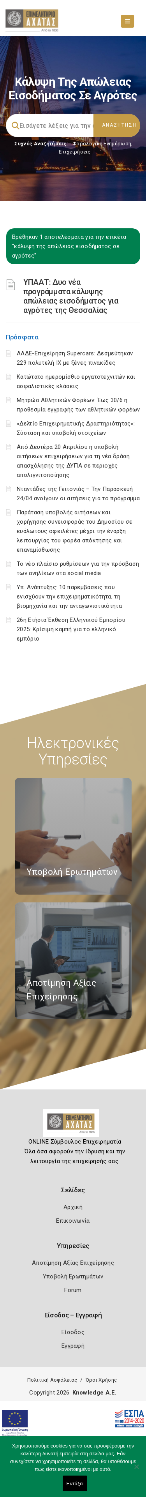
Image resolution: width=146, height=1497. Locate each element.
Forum (73, 1290)
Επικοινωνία (73, 1220)
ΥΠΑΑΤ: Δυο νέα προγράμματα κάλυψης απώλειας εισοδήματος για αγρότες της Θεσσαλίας (70, 296)
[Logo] (73, 1126)
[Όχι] (136, 1470)
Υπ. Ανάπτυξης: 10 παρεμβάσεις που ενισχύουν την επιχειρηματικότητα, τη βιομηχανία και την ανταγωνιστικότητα (69, 596)
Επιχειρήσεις (75, 152)
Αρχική (73, 1207)
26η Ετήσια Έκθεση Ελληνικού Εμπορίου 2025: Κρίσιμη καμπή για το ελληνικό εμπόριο (71, 629)
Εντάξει (75, 1483)
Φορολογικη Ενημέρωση (101, 144)
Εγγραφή (73, 1345)
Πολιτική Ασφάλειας (52, 1380)
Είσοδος (73, 1332)
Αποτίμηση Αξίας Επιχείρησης (73, 1262)
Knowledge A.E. (94, 1392)
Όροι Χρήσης (101, 1380)
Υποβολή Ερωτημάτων (73, 1276)
